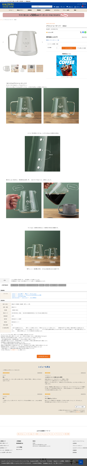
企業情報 (75, 443)
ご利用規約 (18, 441)
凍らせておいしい (22, 434)
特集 (75, 10)
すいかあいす (31, 434)
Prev (3, 43)
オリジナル (56, 10)
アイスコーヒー (59, 434)
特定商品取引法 (19, 443)
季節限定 (39, 10)
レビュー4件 (49, 32)
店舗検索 (75, 450)
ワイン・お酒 (66, 10)
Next (43, 43)
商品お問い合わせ (44, 356)
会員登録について (3, 447)
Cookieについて (47, 463)
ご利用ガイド (3, 441)
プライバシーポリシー (77, 445)
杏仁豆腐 (67, 434)
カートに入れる (69, 48)
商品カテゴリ (20, 10)
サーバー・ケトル (33, 293)
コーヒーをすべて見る (22, 296)
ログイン (78, 411)
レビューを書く (81, 406)
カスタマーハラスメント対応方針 (80, 447)
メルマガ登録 (19, 447)
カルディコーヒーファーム (78, 441)
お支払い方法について (4, 445)
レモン (52, 434)
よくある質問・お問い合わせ (5, 452)
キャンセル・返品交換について (6, 450)
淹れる (26, 293)
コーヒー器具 (20, 293)
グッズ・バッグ (24, 297)
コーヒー (11, 10)
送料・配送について (4, 443)
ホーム (1, 19)
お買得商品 (47, 10)
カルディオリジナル (50, 23)
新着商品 (30, 10)
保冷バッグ (38, 434)
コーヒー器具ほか (33, 297)
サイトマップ (19, 449)
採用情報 (75, 452)
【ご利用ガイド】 (14, 349)
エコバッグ (45, 434)
